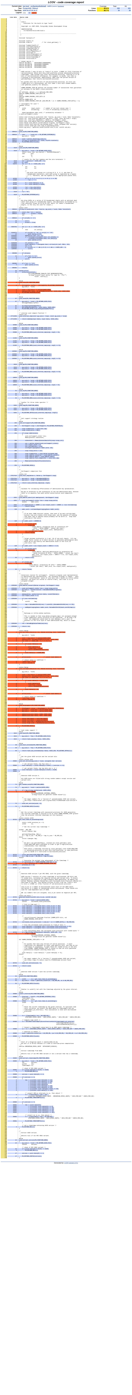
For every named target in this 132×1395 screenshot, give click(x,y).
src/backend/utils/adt (38, 6)
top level (26, 6)
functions (61, 6)
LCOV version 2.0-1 (71, 1391)
